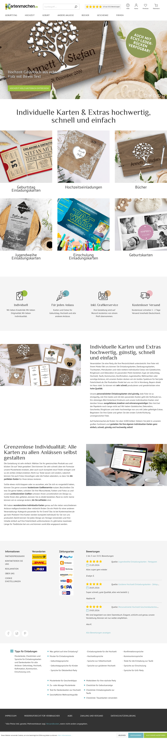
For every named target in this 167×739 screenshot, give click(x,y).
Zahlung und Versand (91, 715)
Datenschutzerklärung (123, 715)
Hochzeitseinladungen (83, 187)
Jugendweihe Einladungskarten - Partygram (137, 561)
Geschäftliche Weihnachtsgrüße (64, 694)
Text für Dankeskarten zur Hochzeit (65, 690)
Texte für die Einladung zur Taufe (138, 661)
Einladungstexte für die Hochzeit (102, 651)
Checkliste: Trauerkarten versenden (101, 697)
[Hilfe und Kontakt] (128, 6)
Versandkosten (52, 723)
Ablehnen (122, 735)
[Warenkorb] (156, 6)
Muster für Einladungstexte (62, 656)
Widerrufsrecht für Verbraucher (42, 715)
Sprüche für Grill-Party (134, 670)
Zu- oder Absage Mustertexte (62, 685)
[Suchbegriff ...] (57, 7)
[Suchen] (75, 7)
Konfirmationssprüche (133, 651)
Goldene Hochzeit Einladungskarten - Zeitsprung (140, 584)
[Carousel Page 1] (145, 95)
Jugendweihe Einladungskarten (26, 256)
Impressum (10, 715)
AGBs (70, 715)
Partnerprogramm (15, 556)
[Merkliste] (145, 6)
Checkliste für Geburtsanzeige (99, 685)
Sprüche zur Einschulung (135, 665)
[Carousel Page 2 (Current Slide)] (150, 95)
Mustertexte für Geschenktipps (63, 680)
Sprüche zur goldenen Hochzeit (101, 665)
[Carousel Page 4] (159, 95)
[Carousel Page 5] (163, 95)
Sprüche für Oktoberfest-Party (64, 670)
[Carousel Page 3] (154, 95)
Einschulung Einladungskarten (83, 256)
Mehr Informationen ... (65, 735)
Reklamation (12, 568)
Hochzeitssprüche (95, 656)
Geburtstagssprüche (59, 661)
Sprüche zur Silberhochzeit (99, 661)
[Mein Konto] (136, 6)
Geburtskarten (141, 254)
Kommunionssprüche (133, 656)
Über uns (9, 573)
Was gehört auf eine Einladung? (64, 651)
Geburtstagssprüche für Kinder (64, 665)
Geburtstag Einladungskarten (26, 188)
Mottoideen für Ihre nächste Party (101, 680)
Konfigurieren (135, 735)
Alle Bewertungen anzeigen (98, 632)
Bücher (141, 187)
